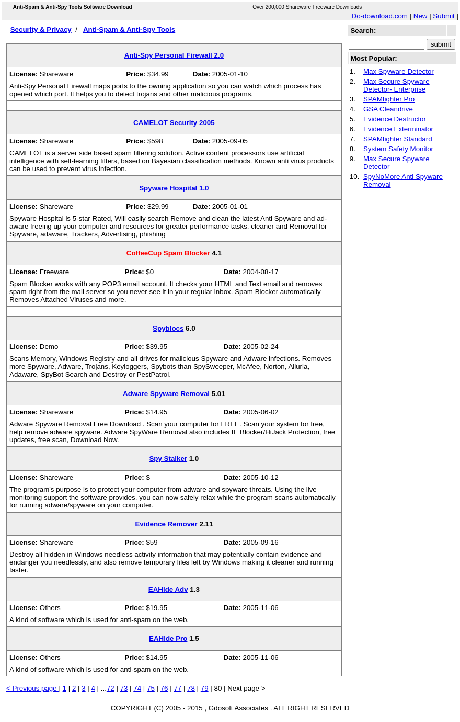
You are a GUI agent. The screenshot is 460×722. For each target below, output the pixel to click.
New (419, 16)
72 (110, 688)
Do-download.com (380, 16)
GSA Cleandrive (388, 109)
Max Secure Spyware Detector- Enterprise (396, 85)
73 (124, 688)
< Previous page (32, 688)
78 (191, 688)
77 (177, 688)
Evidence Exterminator (398, 129)
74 (137, 688)
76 (164, 688)
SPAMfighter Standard (397, 139)
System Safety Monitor (398, 149)
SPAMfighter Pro (389, 99)
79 (205, 688)
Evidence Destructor (394, 119)
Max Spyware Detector (398, 71)
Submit (443, 16)
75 (151, 688)
